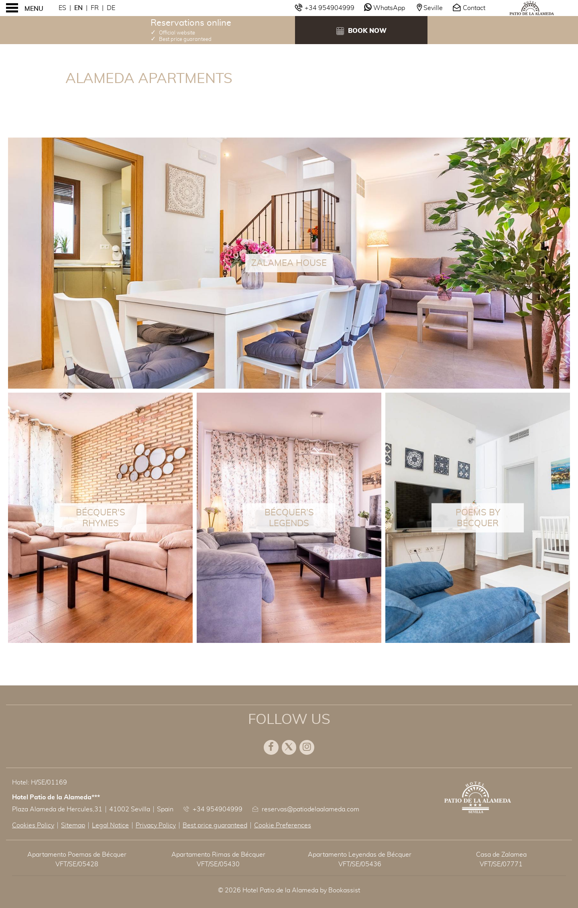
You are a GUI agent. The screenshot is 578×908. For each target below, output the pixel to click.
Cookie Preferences (282, 825)
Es (62, 8)
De (111, 8)
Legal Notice (110, 825)
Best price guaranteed (215, 825)
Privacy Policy (156, 825)
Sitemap (73, 825)
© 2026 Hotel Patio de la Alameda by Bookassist (289, 890)
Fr (95, 8)
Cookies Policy (33, 825)
